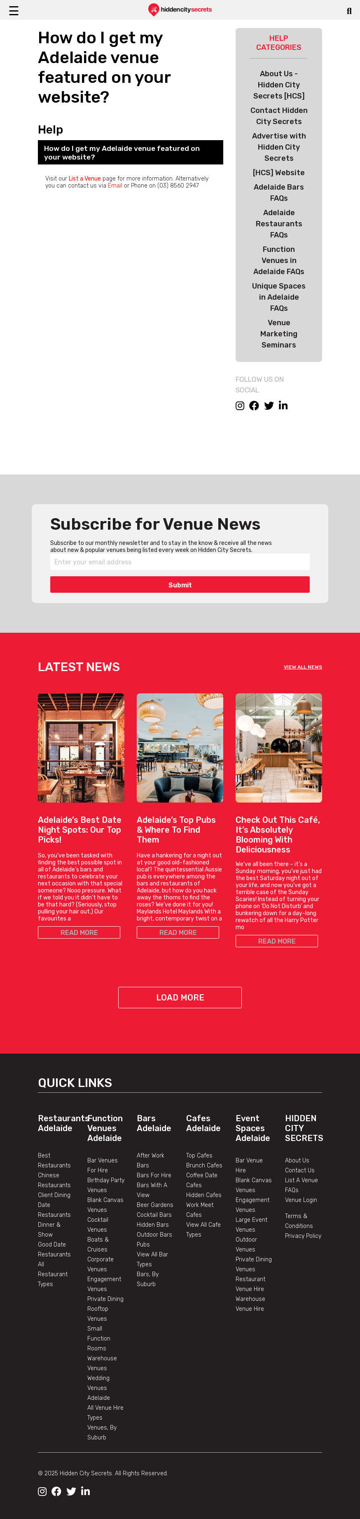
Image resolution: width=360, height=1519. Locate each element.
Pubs (143, 1244)
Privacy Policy (303, 1236)
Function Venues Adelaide (105, 1128)
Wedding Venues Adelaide (98, 1388)
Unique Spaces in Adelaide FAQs (279, 297)
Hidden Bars (153, 1224)
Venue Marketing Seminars (278, 334)
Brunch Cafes (204, 1165)
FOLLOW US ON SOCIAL (260, 384)
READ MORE (79, 933)
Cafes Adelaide (203, 1123)
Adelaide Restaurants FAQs (279, 223)
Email (115, 185)
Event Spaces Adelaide (253, 1128)
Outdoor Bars (154, 1234)
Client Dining (54, 1195)
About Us (297, 1160)
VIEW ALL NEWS (303, 667)
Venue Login (301, 1200)
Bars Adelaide (154, 1123)
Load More (180, 997)
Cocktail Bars (154, 1214)
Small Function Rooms (98, 1338)
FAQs (292, 1190)
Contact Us (300, 1170)
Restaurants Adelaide (63, 1123)
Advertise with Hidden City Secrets (279, 147)
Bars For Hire (154, 1175)
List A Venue (301, 1180)
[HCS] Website (279, 172)
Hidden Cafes (204, 1195)
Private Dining (105, 1299)
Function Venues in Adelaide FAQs (278, 260)
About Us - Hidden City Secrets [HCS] (279, 85)
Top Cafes (199, 1155)
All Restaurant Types (53, 1274)
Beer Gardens (155, 1205)
